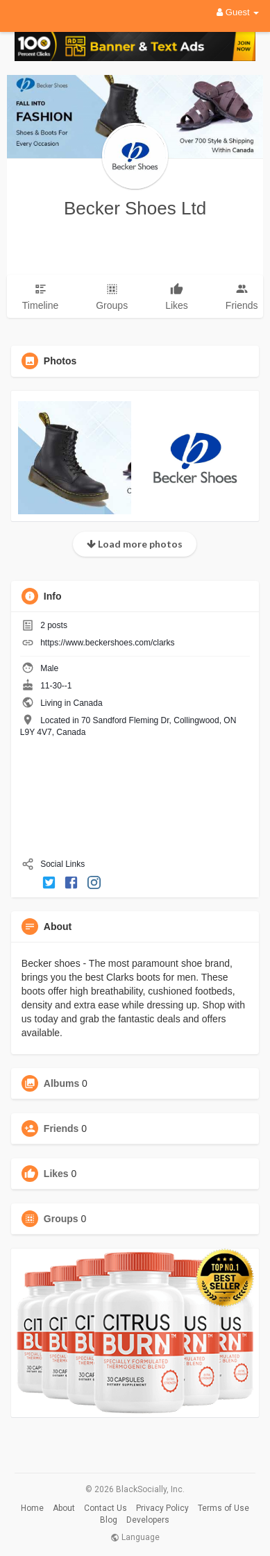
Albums (61, 1083)
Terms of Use (223, 1508)
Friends (61, 1128)
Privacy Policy (162, 1508)
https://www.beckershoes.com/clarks (107, 643)
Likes (56, 1173)
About (64, 1508)
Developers (147, 1520)
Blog (108, 1520)
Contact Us (105, 1508)
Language (135, 1537)
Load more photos (135, 544)
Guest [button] (238, 12)
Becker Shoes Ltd (135, 208)
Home (32, 1508)
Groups (61, 1218)
